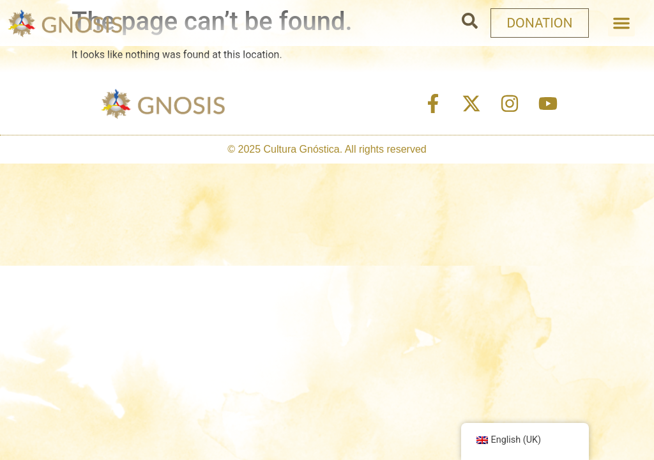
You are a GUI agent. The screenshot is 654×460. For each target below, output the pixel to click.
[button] (621, 23)
